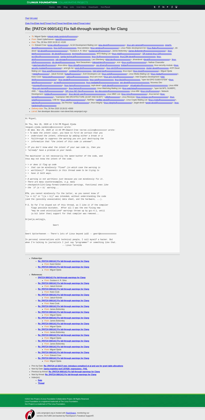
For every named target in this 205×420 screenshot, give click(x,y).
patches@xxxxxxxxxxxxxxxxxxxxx (46, 103)
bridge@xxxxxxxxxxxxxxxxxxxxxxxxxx (137, 65)
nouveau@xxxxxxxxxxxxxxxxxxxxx (47, 85)
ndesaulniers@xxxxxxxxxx (103, 62)
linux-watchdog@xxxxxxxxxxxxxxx (137, 88)
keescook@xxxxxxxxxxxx (53, 77)
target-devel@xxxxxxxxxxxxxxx (159, 103)
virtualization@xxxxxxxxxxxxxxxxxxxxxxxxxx (149, 85)
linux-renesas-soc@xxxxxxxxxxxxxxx (152, 97)
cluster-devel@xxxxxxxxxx (157, 68)
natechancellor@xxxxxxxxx (44, 65)
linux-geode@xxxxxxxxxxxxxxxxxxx (73, 80)
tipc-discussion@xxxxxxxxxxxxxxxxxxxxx (112, 91)
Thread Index (84, 23)
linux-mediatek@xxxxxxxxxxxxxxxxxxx (102, 82)
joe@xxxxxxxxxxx (81, 103)
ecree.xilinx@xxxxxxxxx (58, 45)
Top (27, 18)
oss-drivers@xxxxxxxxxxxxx (108, 65)
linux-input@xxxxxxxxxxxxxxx (146, 71)
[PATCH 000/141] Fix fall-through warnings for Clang (62, 277)
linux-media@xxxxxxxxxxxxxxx (164, 74)
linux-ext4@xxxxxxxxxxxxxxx (114, 74)
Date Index (73, 23)
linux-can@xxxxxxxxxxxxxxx (102, 80)
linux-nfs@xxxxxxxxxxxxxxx (51, 91)
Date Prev (30, 23)
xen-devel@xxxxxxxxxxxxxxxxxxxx (134, 82)
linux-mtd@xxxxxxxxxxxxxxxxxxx (126, 54)
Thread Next (62, 23)
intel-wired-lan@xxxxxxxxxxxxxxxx (107, 71)
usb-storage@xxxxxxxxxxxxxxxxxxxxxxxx (73, 59)
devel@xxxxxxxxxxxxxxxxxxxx (157, 59)
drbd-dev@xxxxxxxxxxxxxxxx (118, 59)
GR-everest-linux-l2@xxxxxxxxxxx (157, 54)
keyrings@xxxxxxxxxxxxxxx (84, 54)
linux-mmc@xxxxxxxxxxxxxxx (134, 94)
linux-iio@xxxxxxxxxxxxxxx (65, 48)
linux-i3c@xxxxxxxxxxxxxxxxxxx (105, 57)
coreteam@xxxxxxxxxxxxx (80, 71)
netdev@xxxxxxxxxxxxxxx (56, 94)
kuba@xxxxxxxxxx (73, 74)
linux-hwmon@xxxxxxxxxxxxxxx (82, 88)
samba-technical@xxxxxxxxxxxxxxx (75, 57)
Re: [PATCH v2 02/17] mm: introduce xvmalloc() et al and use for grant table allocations (83, 366)
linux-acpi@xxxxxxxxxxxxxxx (54, 71)
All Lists (33, 18)
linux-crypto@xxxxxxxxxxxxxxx (162, 100)
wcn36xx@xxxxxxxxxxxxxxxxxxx (45, 57)
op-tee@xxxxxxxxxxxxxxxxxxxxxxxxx (69, 82)
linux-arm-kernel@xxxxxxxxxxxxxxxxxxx (50, 88)
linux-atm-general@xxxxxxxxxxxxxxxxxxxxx (145, 45)
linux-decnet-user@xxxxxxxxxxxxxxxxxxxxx (87, 94)
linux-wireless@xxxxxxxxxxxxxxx (105, 48)
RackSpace (71, 413)
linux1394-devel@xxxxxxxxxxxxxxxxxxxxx (138, 57)
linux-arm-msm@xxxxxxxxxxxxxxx (118, 77)
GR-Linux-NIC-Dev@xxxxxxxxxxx (79, 91)
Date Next (39, 23)
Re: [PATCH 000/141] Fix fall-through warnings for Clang (63, 261)
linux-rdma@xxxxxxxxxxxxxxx (81, 65)
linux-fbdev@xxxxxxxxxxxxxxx (160, 48)
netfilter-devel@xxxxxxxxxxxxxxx (110, 100)
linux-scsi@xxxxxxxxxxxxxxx (134, 62)
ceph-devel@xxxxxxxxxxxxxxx (115, 85)
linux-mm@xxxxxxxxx (150, 91)
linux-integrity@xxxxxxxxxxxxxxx (118, 103)
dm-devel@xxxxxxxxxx (61, 54)
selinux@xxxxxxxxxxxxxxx (77, 77)
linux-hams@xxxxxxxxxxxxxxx (77, 85)
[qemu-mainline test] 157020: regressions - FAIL (65, 369)
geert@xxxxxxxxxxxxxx (65, 39)
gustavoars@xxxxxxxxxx (99, 51)
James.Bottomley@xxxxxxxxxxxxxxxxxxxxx (147, 51)
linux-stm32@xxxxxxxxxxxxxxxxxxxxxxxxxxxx (125, 68)
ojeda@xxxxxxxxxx (41, 74)
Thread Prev (50, 23)
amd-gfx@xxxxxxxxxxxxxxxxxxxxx (89, 68)
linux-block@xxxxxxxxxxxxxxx (127, 80)
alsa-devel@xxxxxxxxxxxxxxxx (112, 45)
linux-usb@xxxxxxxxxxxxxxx (73, 100)
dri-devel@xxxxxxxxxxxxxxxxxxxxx (52, 51)
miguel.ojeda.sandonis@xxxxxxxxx (63, 36)
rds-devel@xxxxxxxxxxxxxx (63, 62)
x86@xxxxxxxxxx (112, 97)
